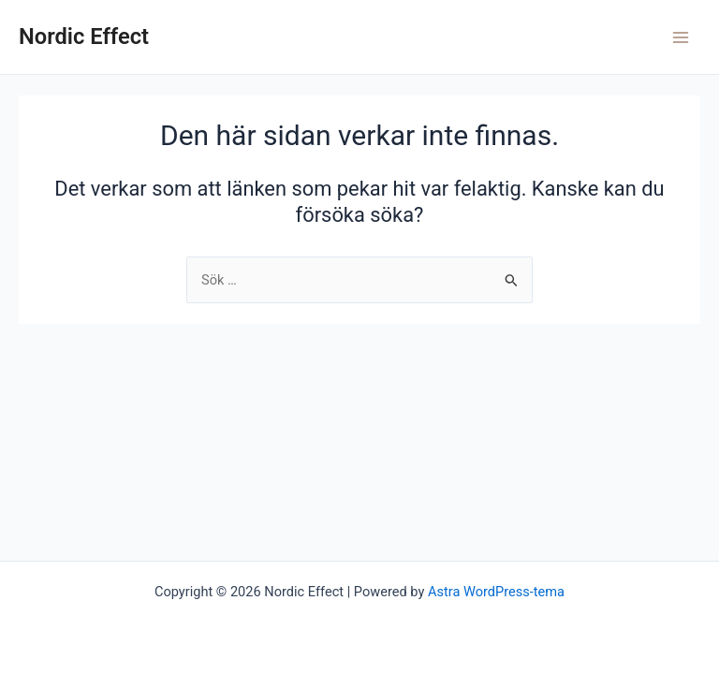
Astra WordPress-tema (496, 591)
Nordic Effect (84, 36)
